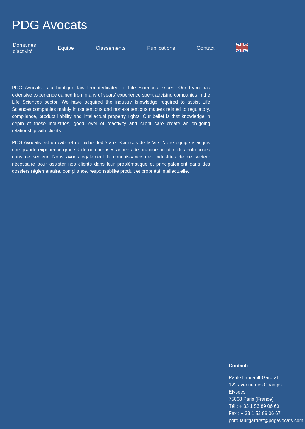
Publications (161, 48)
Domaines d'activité (24, 48)
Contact (206, 48)
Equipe (66, 48)
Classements (110, 48)
